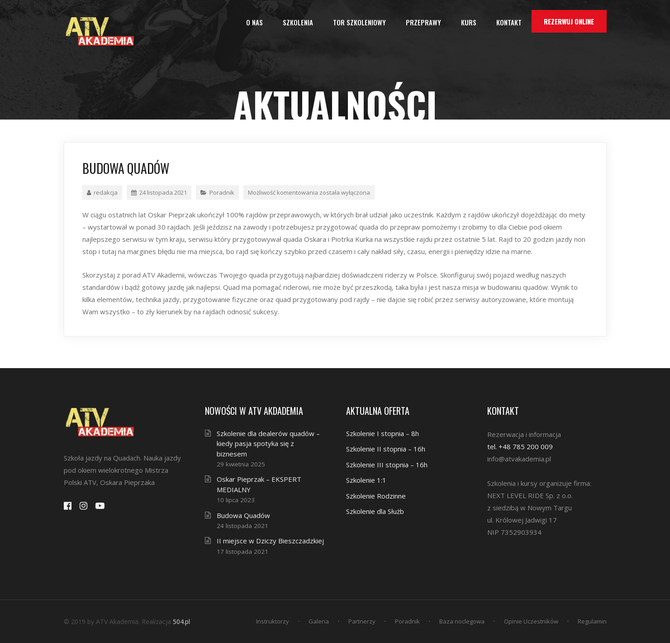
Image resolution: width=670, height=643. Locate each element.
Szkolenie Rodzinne (376, 495)
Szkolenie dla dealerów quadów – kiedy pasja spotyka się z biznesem (268, 443)
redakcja (102, 192)
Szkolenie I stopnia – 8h (382, 433)
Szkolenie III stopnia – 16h (387, 464)
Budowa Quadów (243, 515)
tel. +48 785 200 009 (520, 446)
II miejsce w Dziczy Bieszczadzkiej (270, 540)
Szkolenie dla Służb (375, 511)
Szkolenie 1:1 (366, 480)
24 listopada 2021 (159, 192)
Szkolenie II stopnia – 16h (385, 448)
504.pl (181, 621)
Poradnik (221, 192)
